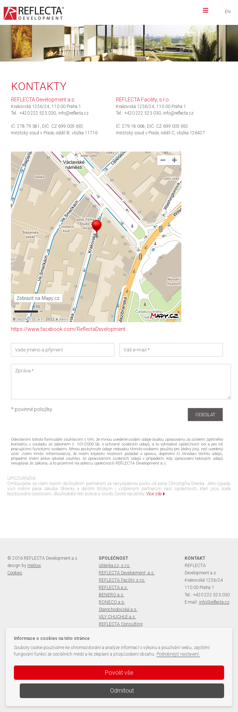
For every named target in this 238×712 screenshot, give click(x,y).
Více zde (155, 493)
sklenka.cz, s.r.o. (114, 565)
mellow (34, 565)
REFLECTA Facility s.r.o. (122, 580)
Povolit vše (119, 672)
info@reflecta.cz (214, 602)
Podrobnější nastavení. (178, 654)
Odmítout (122, 690)
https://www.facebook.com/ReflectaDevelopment (68, 329)
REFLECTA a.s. (113, 587)
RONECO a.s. (112, 602)
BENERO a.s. (111, 594)
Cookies (14, 572)
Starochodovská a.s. (118, 609)
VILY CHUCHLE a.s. (117, 616)
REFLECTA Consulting (121, 624)
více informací (90, 48)
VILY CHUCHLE (113, 35)
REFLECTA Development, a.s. (127, 572)
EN (228, 11)
